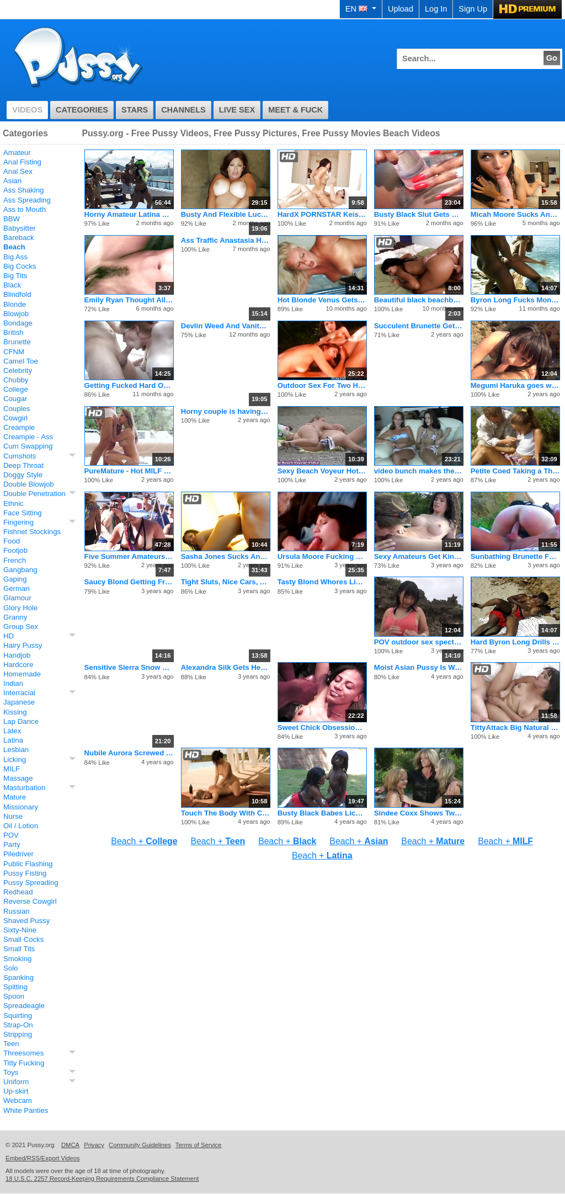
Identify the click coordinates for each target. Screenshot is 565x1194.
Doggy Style (22, 475)
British (13, 332)
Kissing (15, 712)
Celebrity (17, 370)
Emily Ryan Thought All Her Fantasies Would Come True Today (129, 300)
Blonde (14, 304)
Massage (18, 778)
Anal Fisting (22, 162)
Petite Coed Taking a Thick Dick (515, 471)
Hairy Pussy (22, 645)
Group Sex (20, 626)
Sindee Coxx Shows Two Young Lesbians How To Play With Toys (418, 813)
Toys (10, 1072)
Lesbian (16, 749)
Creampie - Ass (28, 437)
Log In (436, 8)
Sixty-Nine (19, 930)
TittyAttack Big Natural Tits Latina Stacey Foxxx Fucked (515, 727)
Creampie (19, 427)
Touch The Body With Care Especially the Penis (225, 813)
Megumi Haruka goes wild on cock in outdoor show (515, 385)
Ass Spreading (27, 200)
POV (11, 835)
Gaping (15, 579)
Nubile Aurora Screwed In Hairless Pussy (129, 753)
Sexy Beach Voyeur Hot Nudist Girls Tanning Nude (322, 471)
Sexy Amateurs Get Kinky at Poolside (418, 556)
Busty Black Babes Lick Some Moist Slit (322, 813)
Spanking (18, 977)
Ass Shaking (23, 190)
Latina (13, 740)
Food (11, 541)
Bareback (18, 237)
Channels (183, 109)
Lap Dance (21, 721)
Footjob (15, 550)
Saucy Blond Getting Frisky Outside (129, 582)
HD (8, 636)
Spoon (13, 996)
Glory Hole (20, 608)
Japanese (19, 702)
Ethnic (13, 503)
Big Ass (15, 257)
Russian (16, 911)
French (14, 560)
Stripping (17, 1034)
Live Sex (237, 109)
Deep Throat (23, 465)
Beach (14, 247)
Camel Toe (20, 361)
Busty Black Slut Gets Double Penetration (418, 214)
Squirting (17, 1015)
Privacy (94, 1145)
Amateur (17, 152)
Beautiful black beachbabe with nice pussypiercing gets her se (418, 300)
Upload (400, 8)
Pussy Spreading (30, 882)
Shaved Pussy (26, 920)
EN (360, 8)
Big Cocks (19, 266)
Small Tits (19, 949)
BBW (11, 219)
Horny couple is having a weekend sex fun (225, 411)
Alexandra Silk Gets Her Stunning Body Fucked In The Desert (225, 667)
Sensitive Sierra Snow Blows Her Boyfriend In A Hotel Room (129, 667)
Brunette (17, 342)
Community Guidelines (140, 1145)
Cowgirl (15, 418)
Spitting (15, 987)
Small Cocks (23, 939)
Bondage (18, 323)
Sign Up (473, 8)
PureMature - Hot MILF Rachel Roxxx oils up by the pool (129, 471)
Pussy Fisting (24, 873)
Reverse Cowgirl (30, 901)
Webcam (17, 1100)
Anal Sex (18, 171)
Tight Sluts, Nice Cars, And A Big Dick (225, 582)
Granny (15, 617)
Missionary (20, 807)
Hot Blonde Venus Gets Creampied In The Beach (322, 300)
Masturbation (24, 787)
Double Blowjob (28, 484)
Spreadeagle (24, 1005)
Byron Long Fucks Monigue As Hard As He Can (515, 300)
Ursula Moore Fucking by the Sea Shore (322, 556)
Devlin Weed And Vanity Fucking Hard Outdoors (225, 326)
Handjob (16, 655)
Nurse (13, 816)
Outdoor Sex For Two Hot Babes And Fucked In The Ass (322, 385)
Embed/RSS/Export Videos (43, 1158)
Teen (11, 1044)
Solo (10, 968)
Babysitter (19, 228)
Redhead (18, 892)
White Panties (25, 1110)
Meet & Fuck (295, 109)
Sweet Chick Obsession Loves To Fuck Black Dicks (322, 727)
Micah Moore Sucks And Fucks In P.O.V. (515, 214)
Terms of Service (198, 1145)
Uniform (16, 1082)
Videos (27, 109)
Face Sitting (22, 513)
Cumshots (19, 456)
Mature (14, 797)
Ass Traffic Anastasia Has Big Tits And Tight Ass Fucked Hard (225, 240)
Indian (13, 683)
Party (11, 844)
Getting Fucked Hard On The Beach (129, 385)
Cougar (15, 399)
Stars (134, 109)
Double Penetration (34, 493)
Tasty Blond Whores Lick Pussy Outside (322, 582)
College (15, 389)
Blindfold (17, 294)
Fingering (18, 522)
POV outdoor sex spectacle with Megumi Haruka (418, 642)
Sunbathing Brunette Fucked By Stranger (515, 556)
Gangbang (20, 570)
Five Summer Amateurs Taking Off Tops (129, 556)
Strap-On (18, 1025)
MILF (11, 769)
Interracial (19, 693)
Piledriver (18, 854)
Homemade (22, 674)
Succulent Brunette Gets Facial (418, 326)
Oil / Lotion (20, 826)
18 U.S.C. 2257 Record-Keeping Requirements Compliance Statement (102, 1178)
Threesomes (23, 1053)
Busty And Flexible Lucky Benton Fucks (225, 214)
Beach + (144, 841)
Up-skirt (15, 1091)
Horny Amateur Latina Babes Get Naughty (129, 214)
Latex (12, 731)
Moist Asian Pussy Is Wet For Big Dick (418, 667)
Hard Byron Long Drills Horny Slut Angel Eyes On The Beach (515, 642)
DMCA (70, 1145)
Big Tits (15, 275)
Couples (16, 408)
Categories (82, 109)
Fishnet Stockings (32, 531)
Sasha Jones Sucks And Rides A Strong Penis (225, 556)
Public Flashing (27, 864)
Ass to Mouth (24, 209)
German (16, 588)
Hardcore (18, 664)
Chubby (15, 380)
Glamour (17, 598)
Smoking (17, 959)
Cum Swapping (27, 446)
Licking (14, 759)
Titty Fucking (23, 1063)
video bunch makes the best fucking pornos (418, 471)
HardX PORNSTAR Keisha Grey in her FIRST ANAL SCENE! (322, 214)
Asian (12, 181)
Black (12, 285)
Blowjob (16, 314)
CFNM (13, 352)
